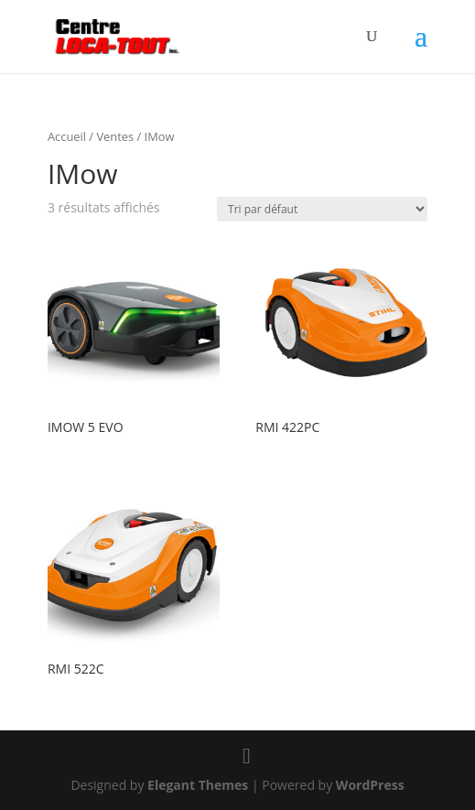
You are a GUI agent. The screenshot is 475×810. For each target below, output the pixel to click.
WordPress (370, 785)
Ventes (115, 136)
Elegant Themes (197, 785)
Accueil (67, 136)
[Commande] (322, 209)
